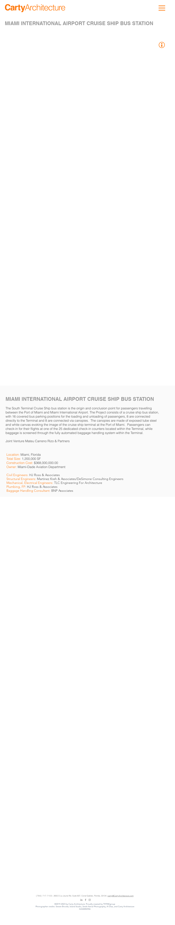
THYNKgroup (109, 904)
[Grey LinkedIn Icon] (81, 899)
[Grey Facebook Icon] (85, 899)
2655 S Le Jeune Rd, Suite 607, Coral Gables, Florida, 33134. (81, 896)
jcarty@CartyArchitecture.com (121, 896)
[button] (162, 8)
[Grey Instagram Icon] (89, 899)
